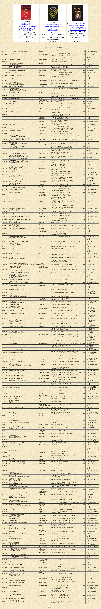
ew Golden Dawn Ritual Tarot (77, 24)
